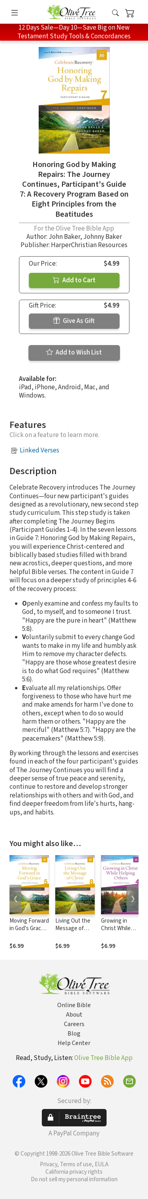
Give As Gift (74, 321)
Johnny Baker (102, 237)
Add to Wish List (74, 352)
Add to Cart (74, 280)
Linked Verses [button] (39, 450)
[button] (115, 13)
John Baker (64, 237)
